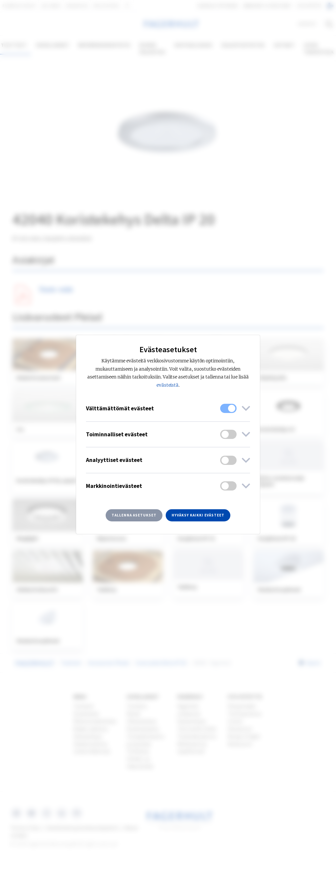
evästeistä (168, 385)
